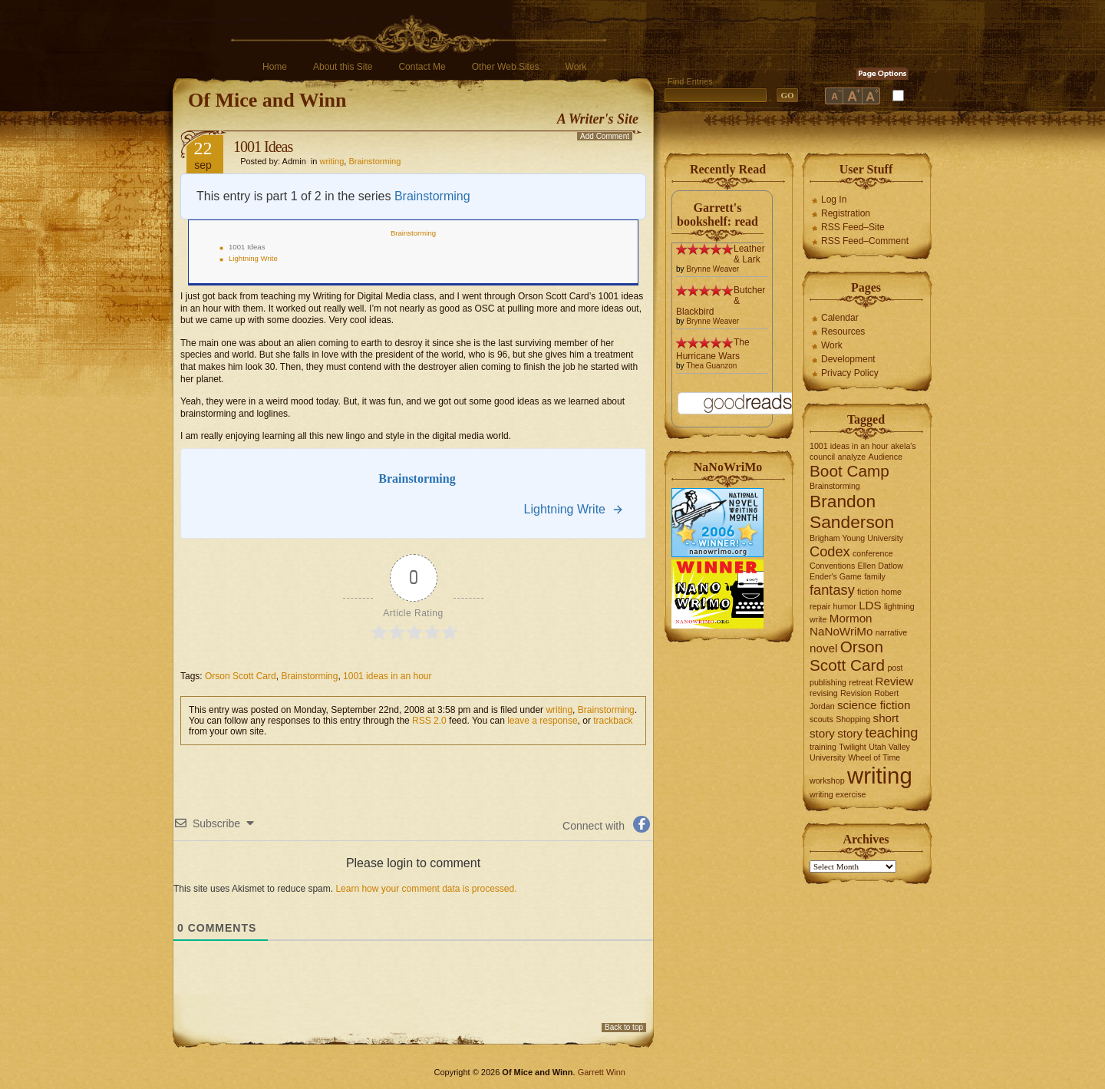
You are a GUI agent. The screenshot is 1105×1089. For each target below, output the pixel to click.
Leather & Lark (749, 254)
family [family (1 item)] (875, 576)
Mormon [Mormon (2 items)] (851, 618)
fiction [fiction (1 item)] (868, 591)
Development (848, 359)
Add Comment (604, 136)
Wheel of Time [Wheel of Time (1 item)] (874, 757)
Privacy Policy (850, 373)
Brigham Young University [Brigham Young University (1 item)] (856, 538)
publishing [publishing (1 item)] (828, 682)
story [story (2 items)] (850, 733)
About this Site (342, 66)
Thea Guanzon (711, 365)
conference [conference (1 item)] (873, 553)
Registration (845, 213)
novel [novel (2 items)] (823, 648)
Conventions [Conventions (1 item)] (832, 565)
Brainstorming (374, 161)
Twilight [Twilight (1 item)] (852, 746)
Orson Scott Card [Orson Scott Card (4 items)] (847, 656)
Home (274, 66)
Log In (833, 199)
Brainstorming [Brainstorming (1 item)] (835, 485)
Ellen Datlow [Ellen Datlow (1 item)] (880, 565)
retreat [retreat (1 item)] (860, 682)
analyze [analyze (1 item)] (852, 456)
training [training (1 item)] (823, 746)
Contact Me (421, 66)
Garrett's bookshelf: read (717, 214)
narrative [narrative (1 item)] (891, 632)
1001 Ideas (262, 146)
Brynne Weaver (712, 269)
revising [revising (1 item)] (824, 693)
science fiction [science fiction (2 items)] (873, 704)
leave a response (542, 720)
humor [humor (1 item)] (844, 606)
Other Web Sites (505, 66)
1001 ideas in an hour (387, 676)
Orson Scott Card (240, 676)
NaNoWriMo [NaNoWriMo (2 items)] (841, 631)
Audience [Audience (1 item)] (885, 456)
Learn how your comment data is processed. (425, 888)
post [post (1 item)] (894, 667)
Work (576, 66)
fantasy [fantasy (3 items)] (832, 590)
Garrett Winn (601, 1072)
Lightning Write (253, 258)
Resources (843, 331)
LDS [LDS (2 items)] (870, 605)
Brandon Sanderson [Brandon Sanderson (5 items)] (852, 511)
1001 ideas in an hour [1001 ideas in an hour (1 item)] (849, 445)
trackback (612, 720)
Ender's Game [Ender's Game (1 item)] (836, 576)
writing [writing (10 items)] (879, 775)
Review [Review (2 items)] (895, 681)
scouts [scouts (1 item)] (821, 719)
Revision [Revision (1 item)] (856, 693)
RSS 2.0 (429, 720)
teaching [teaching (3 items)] (892, 732)
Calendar (840, 317)
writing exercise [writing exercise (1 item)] (838, 794)
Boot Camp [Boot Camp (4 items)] (849, 471)
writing (332, 161)
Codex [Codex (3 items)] (830, 551)
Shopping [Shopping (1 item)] (853, 719)
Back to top (624, 1027)
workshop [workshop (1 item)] (827, 780)
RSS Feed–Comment (865, 241)
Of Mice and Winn (267, 100)
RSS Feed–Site (853, 227)
